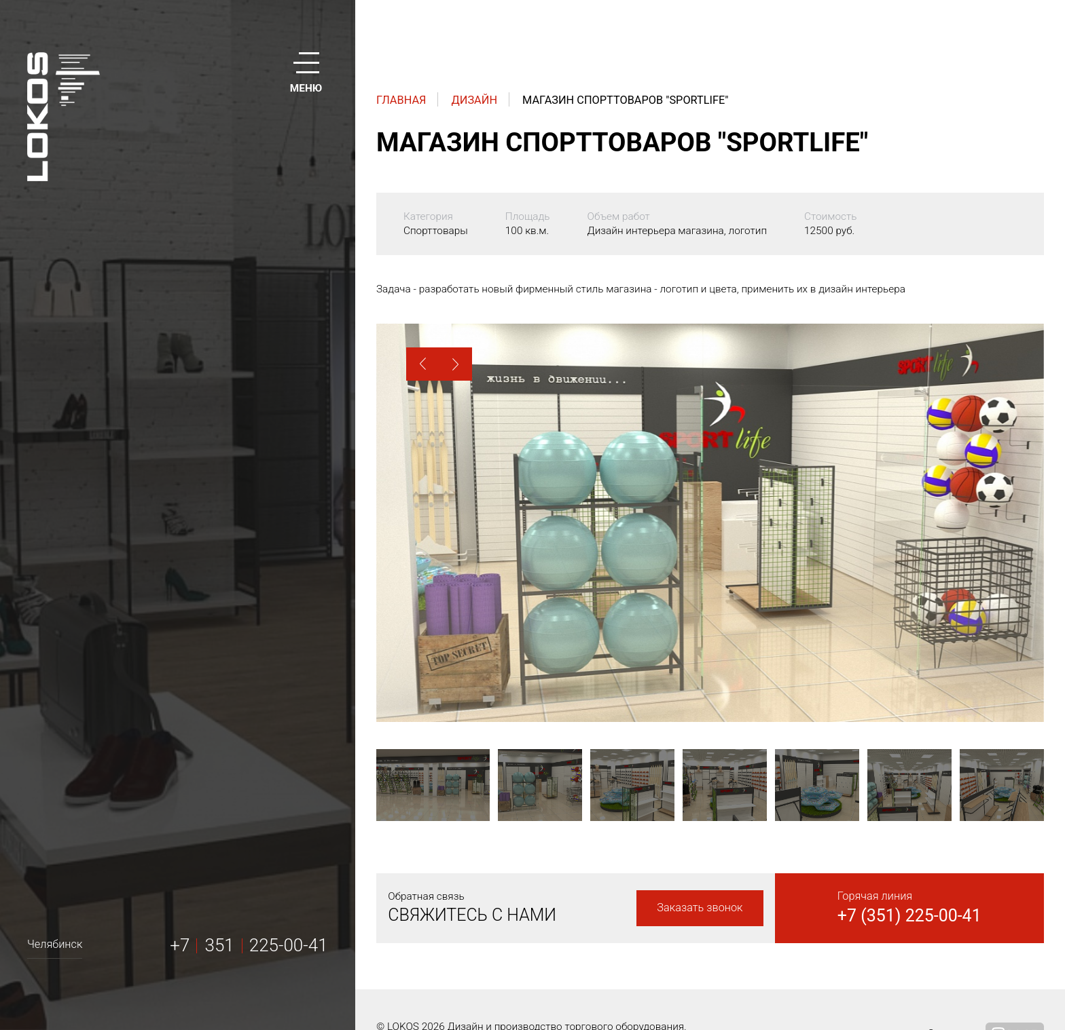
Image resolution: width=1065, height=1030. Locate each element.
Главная (401, 100)
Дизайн (475, 100)
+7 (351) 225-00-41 (909, 916)
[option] (710, 523)
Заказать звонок (699, 907)
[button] (422, 364)
